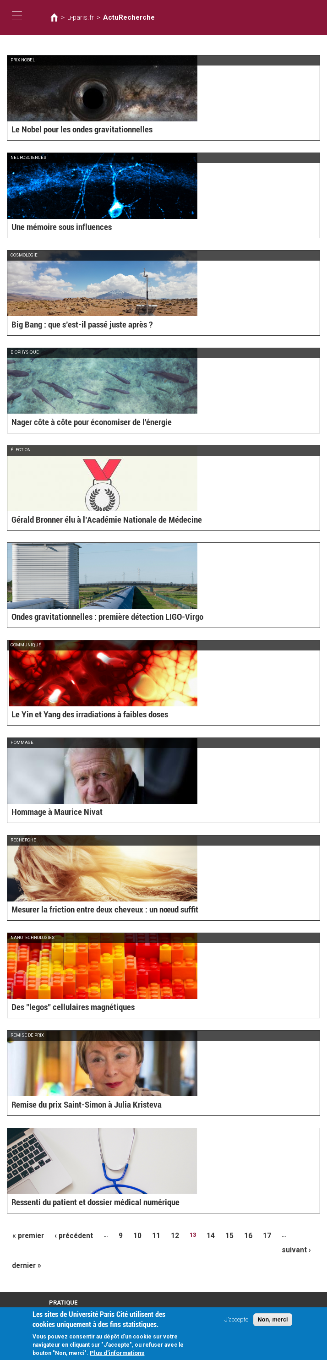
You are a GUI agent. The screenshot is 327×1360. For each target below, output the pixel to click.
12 (160, 1234)
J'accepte (236, 1320)
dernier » (25, 1248)
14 (194, 1234)
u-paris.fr (77, 17)
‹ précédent (66, 1234)
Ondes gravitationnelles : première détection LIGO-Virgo (92, 617)
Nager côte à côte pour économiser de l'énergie (79, 423)
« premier (26, 1234)
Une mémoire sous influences (54, 228)
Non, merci (272, 1320)
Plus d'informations (117, 1354)
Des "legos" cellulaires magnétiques (63, 1008)
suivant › (284, 1234)
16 (227, 1234)
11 (143, 1234)
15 (210, 1234)
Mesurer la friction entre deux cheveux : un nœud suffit (90, 910)
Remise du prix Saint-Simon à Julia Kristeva (75, 1105)
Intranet (58, 1302)
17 (244, 1234)
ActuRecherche (118, 17)
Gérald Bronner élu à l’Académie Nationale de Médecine (90, 520)
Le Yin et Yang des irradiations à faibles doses (78, 715)
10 (126, 1234)
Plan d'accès (63, 1294)
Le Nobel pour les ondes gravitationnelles (71, 130)
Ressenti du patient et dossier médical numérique (82, 1202)
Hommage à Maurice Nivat (49, 812)
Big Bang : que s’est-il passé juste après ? (71, 325)
